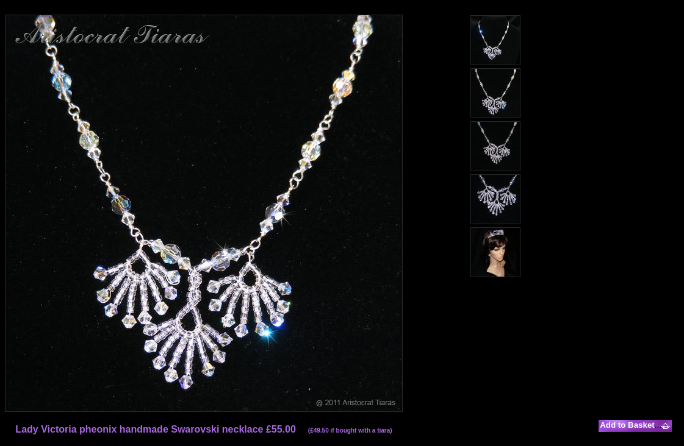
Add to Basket (627, 425)
